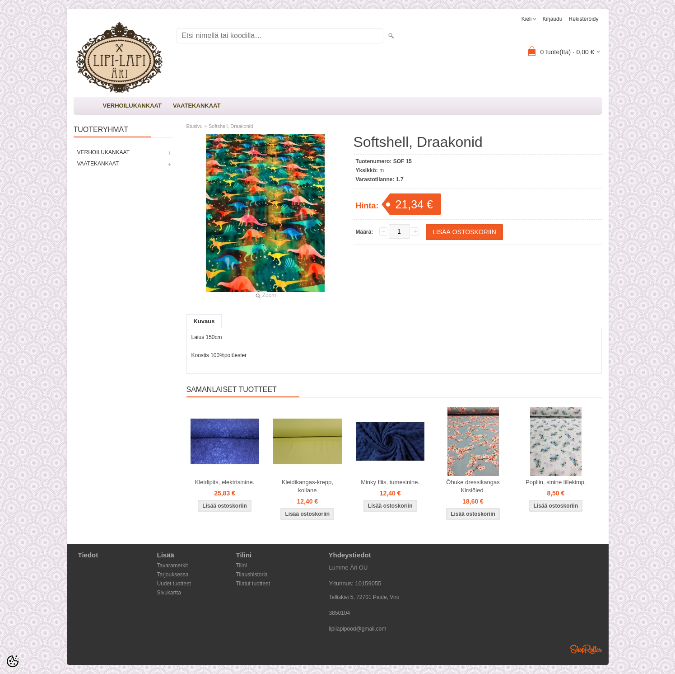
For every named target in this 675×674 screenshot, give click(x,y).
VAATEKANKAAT (196, 105)
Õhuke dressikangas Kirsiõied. (473, 486)
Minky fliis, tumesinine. (390, 482)
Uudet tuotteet (174, 583)
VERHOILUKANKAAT (132, 105)
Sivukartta (169, 592)
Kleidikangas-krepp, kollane (307, 486)
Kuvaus (204, 321)
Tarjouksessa (173, 574)
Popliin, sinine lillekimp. (556, 482)
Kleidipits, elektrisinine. (225, 482)
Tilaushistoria (252, 574)
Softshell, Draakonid (231, 126)
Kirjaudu (552, 19)
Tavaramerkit (172, 565)
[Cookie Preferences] (13, 661)
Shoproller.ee (586, 649)
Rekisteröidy (583, 19)
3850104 (339, 613)
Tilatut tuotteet (253, 583)
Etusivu (194, 126)
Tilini (241, 565)
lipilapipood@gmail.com (357, 629)
